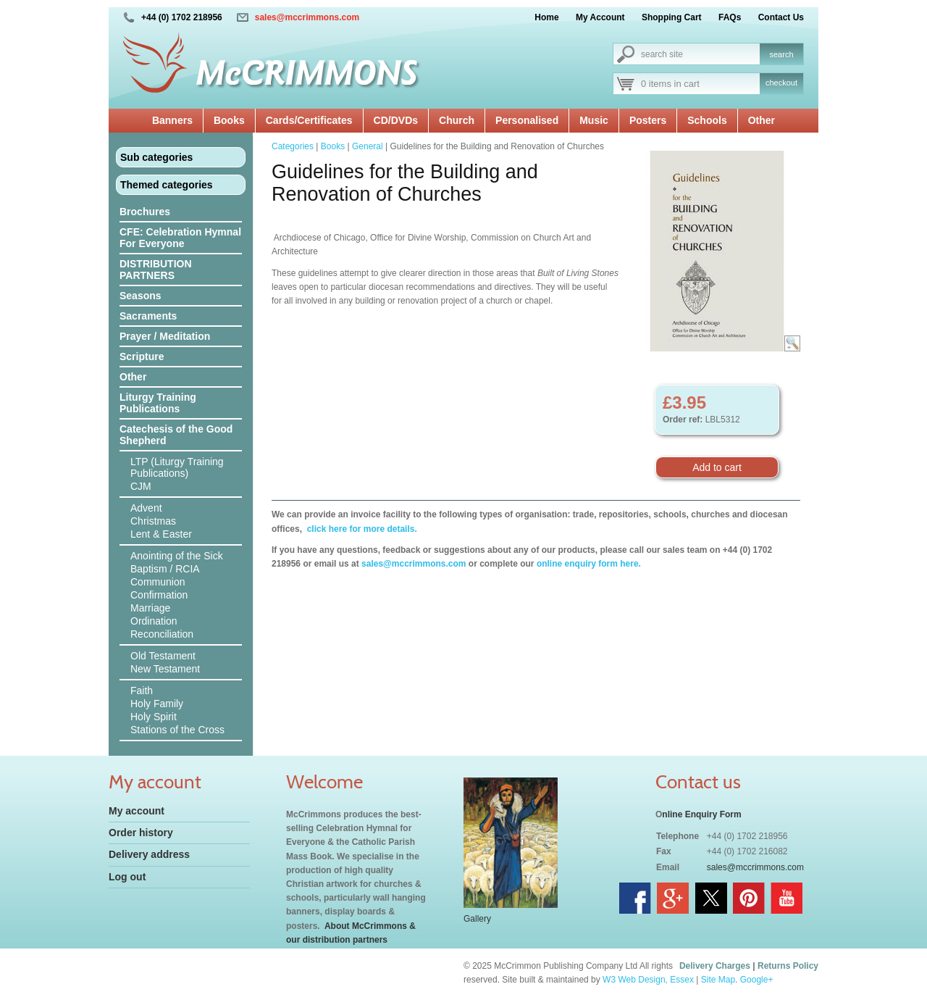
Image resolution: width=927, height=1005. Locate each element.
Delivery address (149, 854)
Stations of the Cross (177, 729)
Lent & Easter (161, 534)
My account (136, 811)
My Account (600, 17)
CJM (140, 486)
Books (229, 120)
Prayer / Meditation (164, 336)
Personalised (526, 120)
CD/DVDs (396, 120)
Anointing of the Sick (176, 556)
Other (761, 120)
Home (546, 17)
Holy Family (156, 703)
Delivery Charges (714, 966)
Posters (647, 120)
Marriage (150, 608)
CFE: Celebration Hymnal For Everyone (180, 237)
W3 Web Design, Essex (648, 980)
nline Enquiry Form (701, 814)
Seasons (140, 295)
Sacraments (148, 316)
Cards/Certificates (309, 120)
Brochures (144, 211)
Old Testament (163, 656)
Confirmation (159, 595)
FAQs (729, 17)
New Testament (165, 669)
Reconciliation (161, 634)
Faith (141, 690)
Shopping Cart (672, 17)
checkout (781, 82)
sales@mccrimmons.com (307, 17)
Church (456, 120)
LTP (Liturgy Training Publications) (177, 467)
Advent (146, 508)
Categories (293, 146)
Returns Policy (788, 966)
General (367, 146)
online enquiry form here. (589, 564)
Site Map (718, 980)
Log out (127, 877)
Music (593, 120)
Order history (141, 832)
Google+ (756, 980)
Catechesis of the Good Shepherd (175, 434)
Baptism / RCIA (165, 569)
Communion (157, 582)
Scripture (141, 356)
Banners (172, 120)
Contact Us (781, 17)
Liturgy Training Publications (157, 402)
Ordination (153, 621)
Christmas (153, 521)
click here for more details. (360, 529)
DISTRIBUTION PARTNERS (155, 269)
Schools (706, 120)
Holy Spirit (153, 716)
